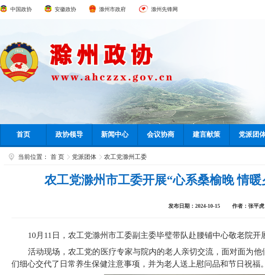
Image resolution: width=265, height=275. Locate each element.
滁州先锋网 (158, 9)
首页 (23, 134)
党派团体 (84, 157)
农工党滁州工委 (125, 157)
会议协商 (160, 134)
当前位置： (33, 157)
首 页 (57, 157)
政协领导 (69, 134)
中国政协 (16, 9)
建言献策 (206, 134)
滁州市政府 (108, 9)
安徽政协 (60, 9)
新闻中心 (114, 134)
